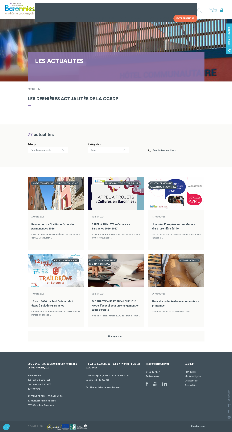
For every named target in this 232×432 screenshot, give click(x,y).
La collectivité (74, 10)
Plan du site (190, 372)
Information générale (99, 264)
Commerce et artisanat (161, 183)
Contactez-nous (229, 36)
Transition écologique (67, 183)
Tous (93, 150)
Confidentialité (192, 381)
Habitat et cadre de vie (43, 183)
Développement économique (163, 187)
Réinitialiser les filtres (164, 150)
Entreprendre (185, 10)
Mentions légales (193, 376)
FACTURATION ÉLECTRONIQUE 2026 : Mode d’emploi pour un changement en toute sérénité (115, 305)
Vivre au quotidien (102, 10)
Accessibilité (191, 385)
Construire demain (132, 10)
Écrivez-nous (152, 376)
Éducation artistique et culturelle (121, 183)
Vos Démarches (159, 10)
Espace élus (213, 10)
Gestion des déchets (189, 260)
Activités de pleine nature (66, 260)
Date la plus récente (41, 150)
